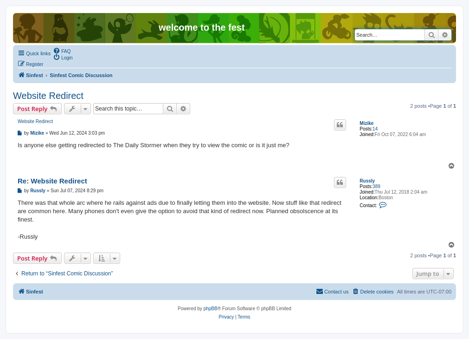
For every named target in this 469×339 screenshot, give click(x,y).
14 (375, 128)
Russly (367, 180)
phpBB (211, 308)
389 (376, 186)
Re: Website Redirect (52, 181)
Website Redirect (48, 96)
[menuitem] (62, 50)
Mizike (366, 123)
